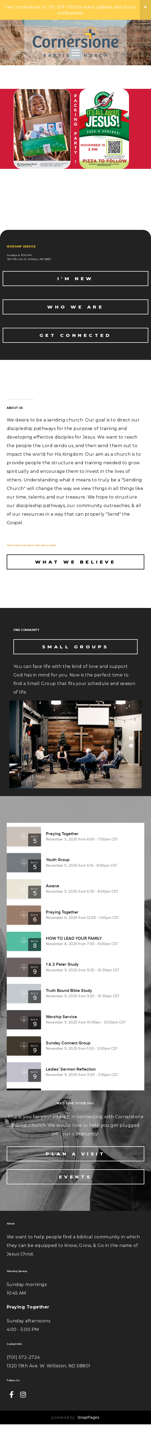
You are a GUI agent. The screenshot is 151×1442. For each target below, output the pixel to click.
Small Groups (75, 664)
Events (75, 1194)
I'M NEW (75, 292)
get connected (75, 349)
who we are (75, 321)
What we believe (75, 576)
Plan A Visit (75, 1171)
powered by (75, 1435)
